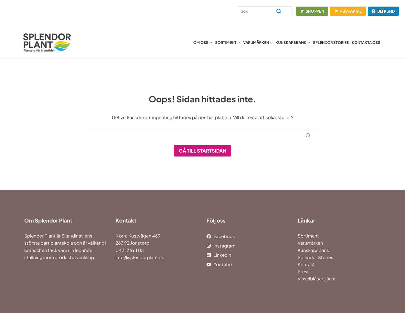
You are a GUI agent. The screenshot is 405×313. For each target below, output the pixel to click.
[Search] (265, 11)
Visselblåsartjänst (317, 278)
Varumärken (310, 243)
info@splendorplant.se (139, 257)
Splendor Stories (331, 42)
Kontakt (306, 264)
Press (304, 271)
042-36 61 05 (129, 250)
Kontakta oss (366, 42)
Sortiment (308, 236)
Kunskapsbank (313, 250)
